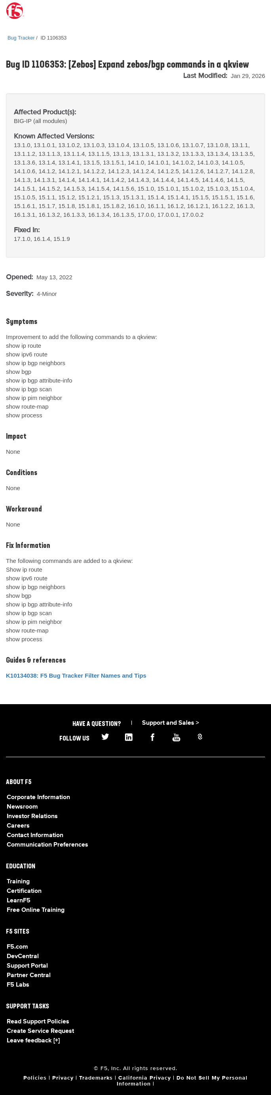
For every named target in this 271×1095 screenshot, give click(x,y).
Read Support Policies (38, 1022)
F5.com (17, 947)
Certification (24, 891)
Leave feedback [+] (33, 1041)
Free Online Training (35, 910)
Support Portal (27, 966)
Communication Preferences (47, 845)
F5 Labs (18, 985)
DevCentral (23, 956)
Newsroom (22, 807)
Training (18, 882)
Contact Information (35, 835)
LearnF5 (18, 901)
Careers (18, 826)
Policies (35, 1078)
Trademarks (96, 1078)
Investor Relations (32, 816)
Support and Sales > (170, 723)
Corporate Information (38, 797)
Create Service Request (40, 1031)
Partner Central (29, 975)
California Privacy (144, 1078)
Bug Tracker (21, 38)
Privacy (63, 1078)
